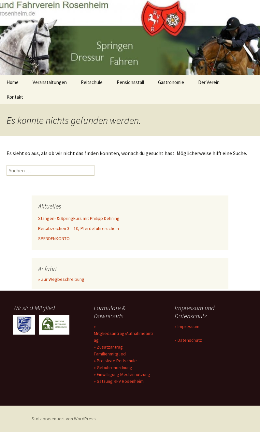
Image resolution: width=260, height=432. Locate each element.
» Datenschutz (188, 340)
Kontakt (15, 97)
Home (13, 82)
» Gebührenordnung (113, 367)
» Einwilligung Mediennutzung (122, 374)
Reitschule (92, 82)
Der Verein (209, 82)
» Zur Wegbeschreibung (61, 279)
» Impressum (187, 326)
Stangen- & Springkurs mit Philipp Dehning (79, 218)
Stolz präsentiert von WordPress (64, 419)
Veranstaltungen (50, 82)
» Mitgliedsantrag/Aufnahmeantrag (123, 333)
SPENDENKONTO (54, 238)
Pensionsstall (130, 82)
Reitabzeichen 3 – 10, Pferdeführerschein (78, 228)
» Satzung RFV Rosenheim (119, 381)
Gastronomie (171, 82)
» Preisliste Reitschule (115, 361)
